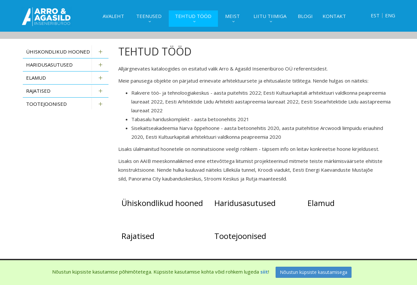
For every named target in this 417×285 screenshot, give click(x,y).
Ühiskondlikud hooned (58, 51)
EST (375, 15)
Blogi (305, 16)
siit (264, 271)
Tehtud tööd (193, 16)
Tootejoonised (46, 104)
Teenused (149, 16)
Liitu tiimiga (269, 16)
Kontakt (334, 16)
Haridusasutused (49, 64)
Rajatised (38, 90)
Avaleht (113, 16)
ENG (390, 15)
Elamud (36, 77)
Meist (232, 16)
